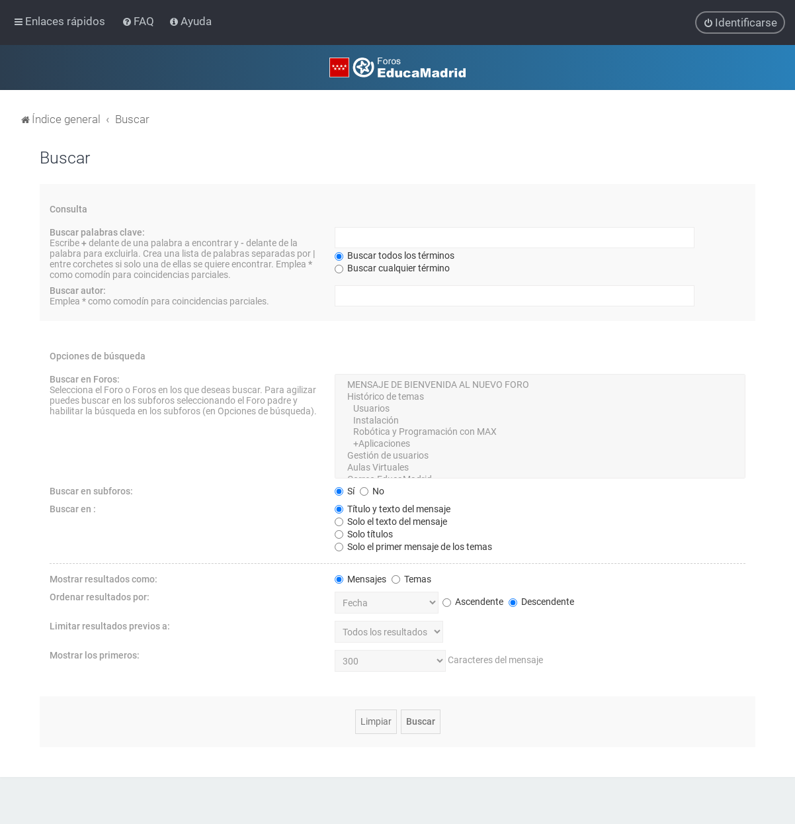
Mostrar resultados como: (103, 578)
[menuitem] (139, 21)
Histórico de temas (540, 397)
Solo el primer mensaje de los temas (413, 546)
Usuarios (540, 409)
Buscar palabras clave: (97, 232)
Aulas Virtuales (540, 468)
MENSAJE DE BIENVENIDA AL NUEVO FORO (540, 385)
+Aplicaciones (540, 444)
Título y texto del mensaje (392, 508)
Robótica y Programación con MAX (540, 432)
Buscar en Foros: (85, 379)
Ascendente (472, 601)
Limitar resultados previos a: (110, 625)
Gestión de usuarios (540, 456)
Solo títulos (364, 533)
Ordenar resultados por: (99, 596)
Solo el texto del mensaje (391, 521)
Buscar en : (73, 508)
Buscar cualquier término (392, 268)
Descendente (541, 601)
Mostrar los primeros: (95, 654)
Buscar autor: (78, 290)
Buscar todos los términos (394, 255)
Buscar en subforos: (91, 490)
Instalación (540, 420)
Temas (411, 578)
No (372, 490)
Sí (345, 490)
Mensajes (360, 578)
